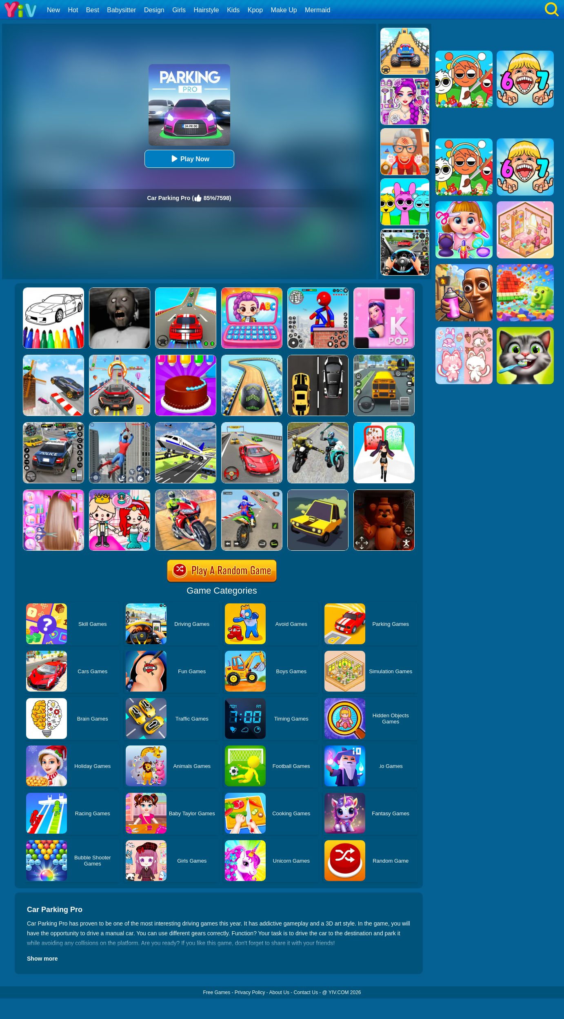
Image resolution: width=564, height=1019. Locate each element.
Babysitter (121, 10)
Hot (73, 10)
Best (92, 10)
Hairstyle (206, 10)
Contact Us (306, 992)
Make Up (284, 10)
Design (154, 10)
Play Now (189, 159)
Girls (179, 10)
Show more (42, 958)
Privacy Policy (250, 992)
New (53, 10)
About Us (279, 992)
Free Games (216, 992)
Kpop (255, 10)
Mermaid (317, 10)
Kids (233, 10)
